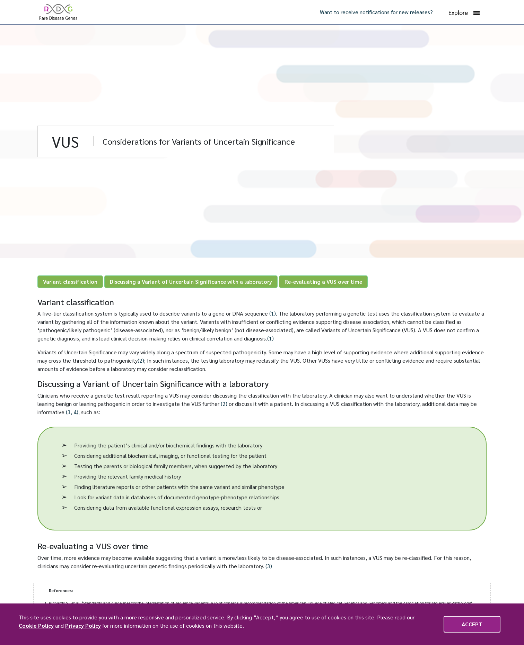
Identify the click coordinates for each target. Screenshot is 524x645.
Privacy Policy (83, 625)
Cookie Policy (36, 625)
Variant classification (70, 281)
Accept (472, 624)
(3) (268, 566)
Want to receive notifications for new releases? (376, 12)
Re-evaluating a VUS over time (323, 281)
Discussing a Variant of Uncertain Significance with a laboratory (191, 281)
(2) (141, 360)
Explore (464, 12)
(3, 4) (72, 412)
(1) (272, 313)
